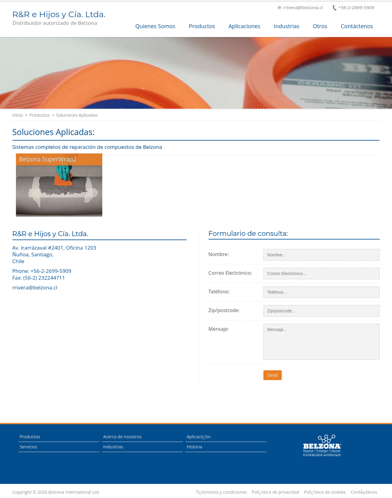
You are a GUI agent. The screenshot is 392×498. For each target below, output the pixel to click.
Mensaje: (219, 329)
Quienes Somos (155, 26)
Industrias (287, 26)
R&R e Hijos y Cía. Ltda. (58, 18)
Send (273, 375)
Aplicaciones (244, 26)
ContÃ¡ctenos (364, 492)
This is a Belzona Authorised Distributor (322, 445)
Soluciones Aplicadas (77, 115)
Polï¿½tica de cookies (325, 492)
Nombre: (219, 254)
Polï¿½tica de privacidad (275, 492)
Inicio (17, 115)
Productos (202, 26)
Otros (320, 26)
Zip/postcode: (224, 310)
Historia (194, 447)
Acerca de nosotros (122, 437)
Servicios (28, 447)
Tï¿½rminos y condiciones (221, 492)
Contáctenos (357, 26)
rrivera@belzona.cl (300, 7)
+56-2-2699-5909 (353, 7)
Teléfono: (219, 291)
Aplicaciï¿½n (198, 437)
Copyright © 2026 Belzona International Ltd (55, 492)
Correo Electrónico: (230, 273)
